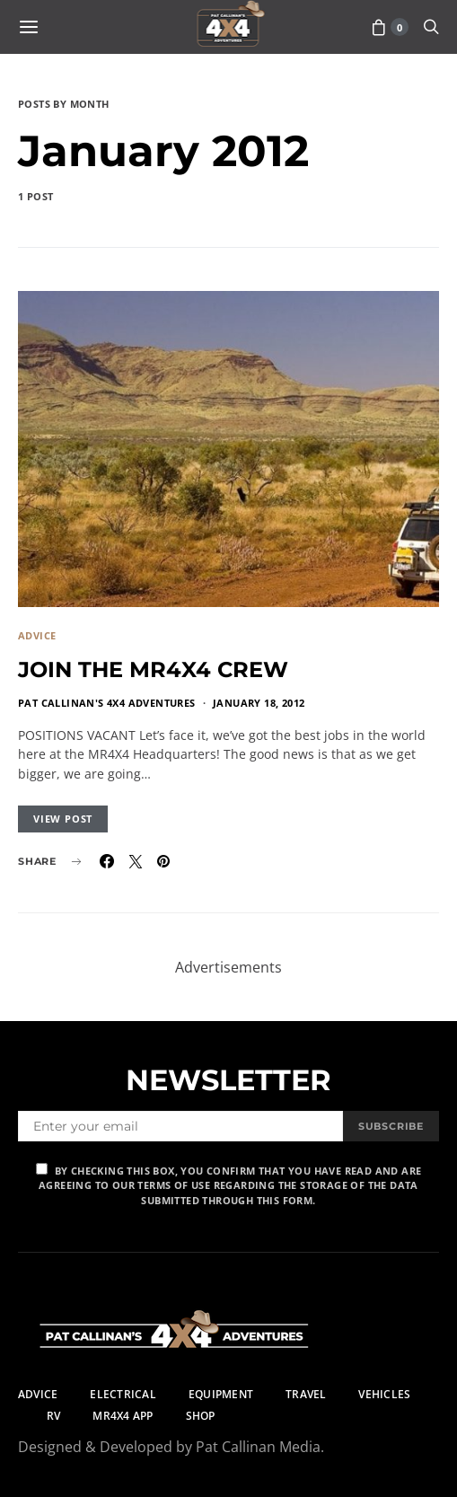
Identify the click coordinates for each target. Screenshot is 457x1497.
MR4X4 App (122, 1415)
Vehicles (384, 1394)
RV (53, 1415)
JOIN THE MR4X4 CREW (153, 669)
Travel (306, 1394)
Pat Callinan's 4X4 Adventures (107, 702)
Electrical (122, 1394)
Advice (37, 635)
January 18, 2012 (258, 702)
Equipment (221, 1394)
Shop (200, 1415)
